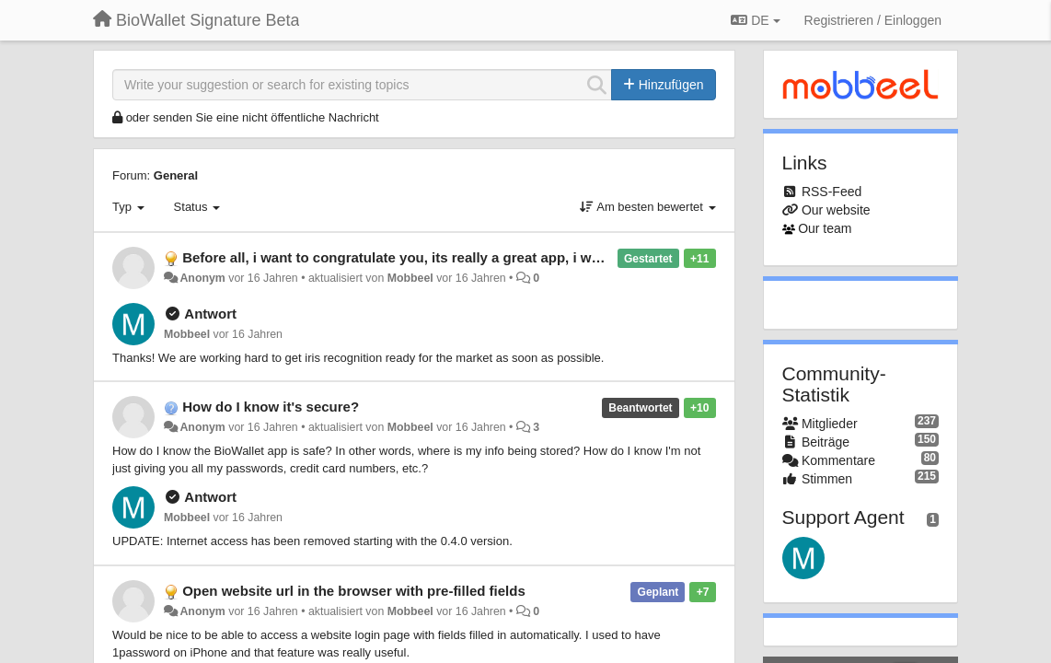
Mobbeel (410, 278)
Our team (824, 228)
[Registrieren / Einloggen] (873, 20)
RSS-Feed (831, 191)
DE (755, 20)
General (176, 175)
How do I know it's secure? (270, 406)
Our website (836, 210)
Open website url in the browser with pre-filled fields (354, 591)
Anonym (202, 278)
